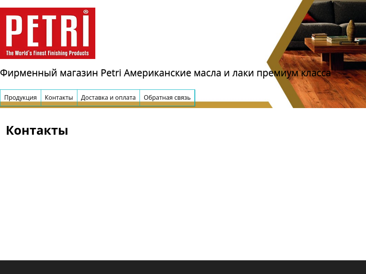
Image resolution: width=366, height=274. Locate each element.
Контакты (59, 97)
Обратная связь (167, 97)
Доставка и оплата (108, 97)
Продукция (20, 97)
